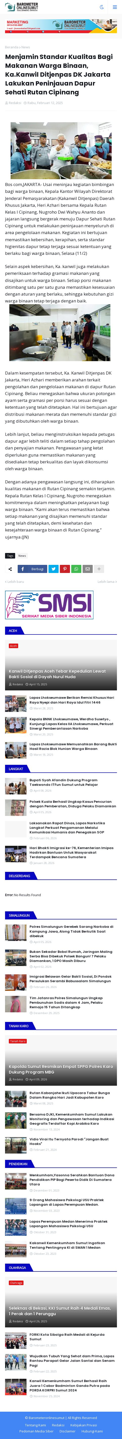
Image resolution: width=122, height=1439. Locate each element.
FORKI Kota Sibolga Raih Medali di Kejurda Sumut (67, 1337)
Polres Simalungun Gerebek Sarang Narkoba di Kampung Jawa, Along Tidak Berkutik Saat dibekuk (71, 931)
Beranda (11, 47)
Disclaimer (68, 1431)
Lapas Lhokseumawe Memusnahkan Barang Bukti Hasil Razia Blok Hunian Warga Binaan (73, 746)
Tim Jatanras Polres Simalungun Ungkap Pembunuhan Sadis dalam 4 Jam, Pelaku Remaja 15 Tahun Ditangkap (66, 1003)
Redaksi (58, 1425)
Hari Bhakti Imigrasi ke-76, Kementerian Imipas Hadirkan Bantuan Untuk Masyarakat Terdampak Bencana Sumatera (71, 852)
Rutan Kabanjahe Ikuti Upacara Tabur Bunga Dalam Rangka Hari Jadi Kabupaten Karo (70, 1095)
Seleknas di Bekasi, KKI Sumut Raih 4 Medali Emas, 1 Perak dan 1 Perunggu (60, 1311)
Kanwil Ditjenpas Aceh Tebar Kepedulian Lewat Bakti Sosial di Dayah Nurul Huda (57, 674)
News (25, 47)
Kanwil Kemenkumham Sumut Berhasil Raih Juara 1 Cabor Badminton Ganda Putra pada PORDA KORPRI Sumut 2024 (70, 1385)
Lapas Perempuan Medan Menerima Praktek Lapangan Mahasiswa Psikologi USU (69, 1223)
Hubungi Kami (92, 1431)
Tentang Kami (35, 1425)
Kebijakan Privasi (83, 1425)
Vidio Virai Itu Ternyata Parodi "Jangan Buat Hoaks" (69, 1141)
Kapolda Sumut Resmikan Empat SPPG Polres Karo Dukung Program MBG (61, 1069)
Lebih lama (106, 581)
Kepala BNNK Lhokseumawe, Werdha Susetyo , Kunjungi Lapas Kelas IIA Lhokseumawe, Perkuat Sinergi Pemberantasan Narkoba (71, 724)
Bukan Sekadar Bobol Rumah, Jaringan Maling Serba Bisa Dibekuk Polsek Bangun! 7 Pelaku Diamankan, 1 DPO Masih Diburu (71, 956)
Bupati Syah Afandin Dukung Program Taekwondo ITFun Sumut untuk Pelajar (64, 782)
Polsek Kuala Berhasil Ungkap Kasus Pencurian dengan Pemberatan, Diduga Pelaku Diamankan (73, 804)
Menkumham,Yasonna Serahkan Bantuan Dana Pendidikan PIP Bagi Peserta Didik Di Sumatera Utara (72, 1180)
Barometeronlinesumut (46, 1417)
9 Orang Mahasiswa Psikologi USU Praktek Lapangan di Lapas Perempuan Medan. (67, 1202)
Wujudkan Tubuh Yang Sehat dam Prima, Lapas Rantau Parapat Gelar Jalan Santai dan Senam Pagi (72, 1361)
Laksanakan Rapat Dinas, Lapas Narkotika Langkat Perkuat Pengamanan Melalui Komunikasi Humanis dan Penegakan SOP (67, 828)
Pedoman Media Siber (36, 1431)
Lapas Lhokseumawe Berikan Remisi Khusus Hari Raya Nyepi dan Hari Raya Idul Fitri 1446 (72, 700)
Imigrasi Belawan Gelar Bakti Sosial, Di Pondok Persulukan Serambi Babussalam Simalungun (71, 978)
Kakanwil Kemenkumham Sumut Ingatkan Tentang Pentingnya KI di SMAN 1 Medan (67, 1245)
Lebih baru (16, 581)
